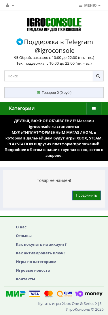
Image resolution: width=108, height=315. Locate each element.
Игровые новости (33, 270)
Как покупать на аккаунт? (41, 244)
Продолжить (86, 195)
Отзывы (24, 235)
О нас (21, 227)
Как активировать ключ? (40, 253)
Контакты (25, 279)
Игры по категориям (36, 261)
